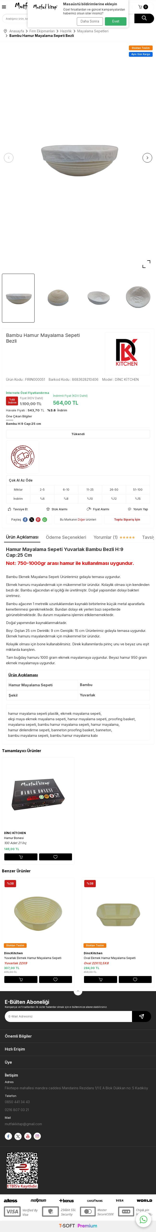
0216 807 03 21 (17, 1110)
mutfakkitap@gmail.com (23, 1124)
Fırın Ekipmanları (42, 31)
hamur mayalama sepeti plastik (33, 713)
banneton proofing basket (72, 730)
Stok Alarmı (57, 509)
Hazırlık (66, 31)
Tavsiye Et (18, 509)
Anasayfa (14, 31)
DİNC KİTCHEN (15, 833)
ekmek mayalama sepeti (80, 713)
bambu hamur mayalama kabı (74, 735)
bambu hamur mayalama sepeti (63, 724)
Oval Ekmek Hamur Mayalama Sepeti (110, 958)
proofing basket (121, 719)
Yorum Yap (138, 509)
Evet (115, 21)
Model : (120, 379)
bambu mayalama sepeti (28, 735)
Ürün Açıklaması (22, 536)
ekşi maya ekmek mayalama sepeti (37, 719)
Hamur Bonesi (14, 838)
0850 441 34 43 (17, 1102)
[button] (8, 158)
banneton (103, 730)
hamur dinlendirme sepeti (28, 730)
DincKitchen (13, 953)
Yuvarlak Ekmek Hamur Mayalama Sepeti (32, 958)
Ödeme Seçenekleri (66, 537)
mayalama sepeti (22, 724)
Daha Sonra (90, 21)
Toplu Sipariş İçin (127, 519)
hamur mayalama (105, 724)
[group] (78, 158)
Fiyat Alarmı (98, 509)
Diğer (81, 519)
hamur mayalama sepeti (87, 719)
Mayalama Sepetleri (92, 31)
